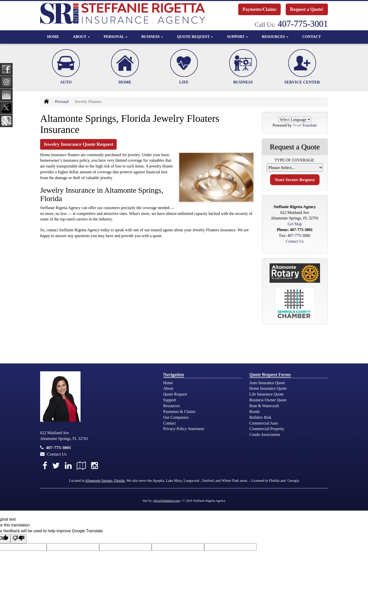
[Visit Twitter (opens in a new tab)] (56, 465)
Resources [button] (275, 37)
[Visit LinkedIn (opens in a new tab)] (68, 465)
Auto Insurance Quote (267, 383)
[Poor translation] (18, 538)
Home (53, 37)
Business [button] (152, 37)
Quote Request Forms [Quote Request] (270, 374)
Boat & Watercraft (264, 406)
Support (169, 400)
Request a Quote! (307, 9)
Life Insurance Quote (266, 394)
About (168, 388)
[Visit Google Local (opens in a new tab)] (81, 465)
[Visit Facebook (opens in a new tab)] (45, 465)
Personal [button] (116, 37)
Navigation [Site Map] (173, 374)
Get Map (295, 224)
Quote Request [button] (195, 37)
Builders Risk (260, 417)
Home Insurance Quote (268, 388)
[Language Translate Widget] (294, 119)
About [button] (81, 37)
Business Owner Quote (268, 400)
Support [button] (237, 37)
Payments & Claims (179, 411)
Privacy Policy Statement (183, 429)
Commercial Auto (263, 423)
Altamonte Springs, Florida (105, 481)
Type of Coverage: (295, 160)
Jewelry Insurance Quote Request (78, 144)
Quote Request (175, 394)
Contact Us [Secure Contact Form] (295, 241)
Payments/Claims (259, 9)
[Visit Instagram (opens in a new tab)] (94, 465)
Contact (311, 37)
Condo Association (264, 434)
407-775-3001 (303, 24)
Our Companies (176, 417)
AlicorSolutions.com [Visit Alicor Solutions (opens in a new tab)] (166, 500)
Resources (171, 406)
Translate (305, 125)
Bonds (254, 411)
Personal (62, 101)
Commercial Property (266, 429)
